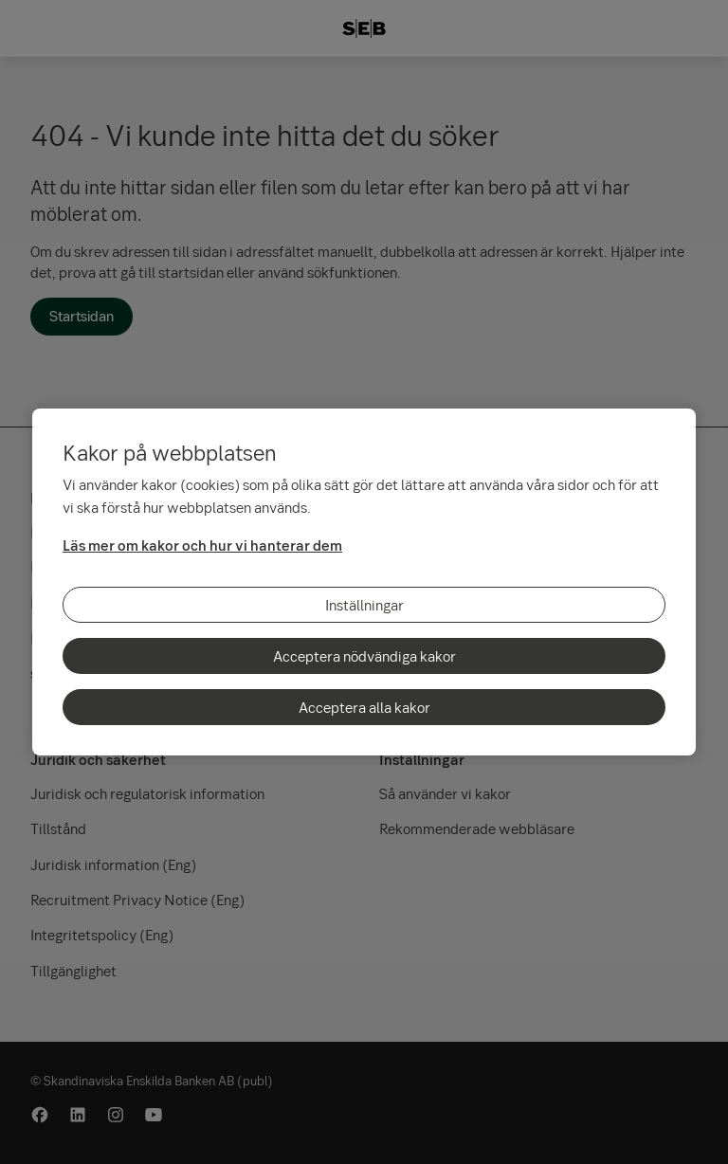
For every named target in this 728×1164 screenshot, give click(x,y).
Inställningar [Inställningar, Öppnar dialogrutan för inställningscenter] (364, 604)
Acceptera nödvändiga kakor (364, 655)
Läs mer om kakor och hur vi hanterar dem (202, 545)
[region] (364, 582)
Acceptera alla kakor (364, 707)
